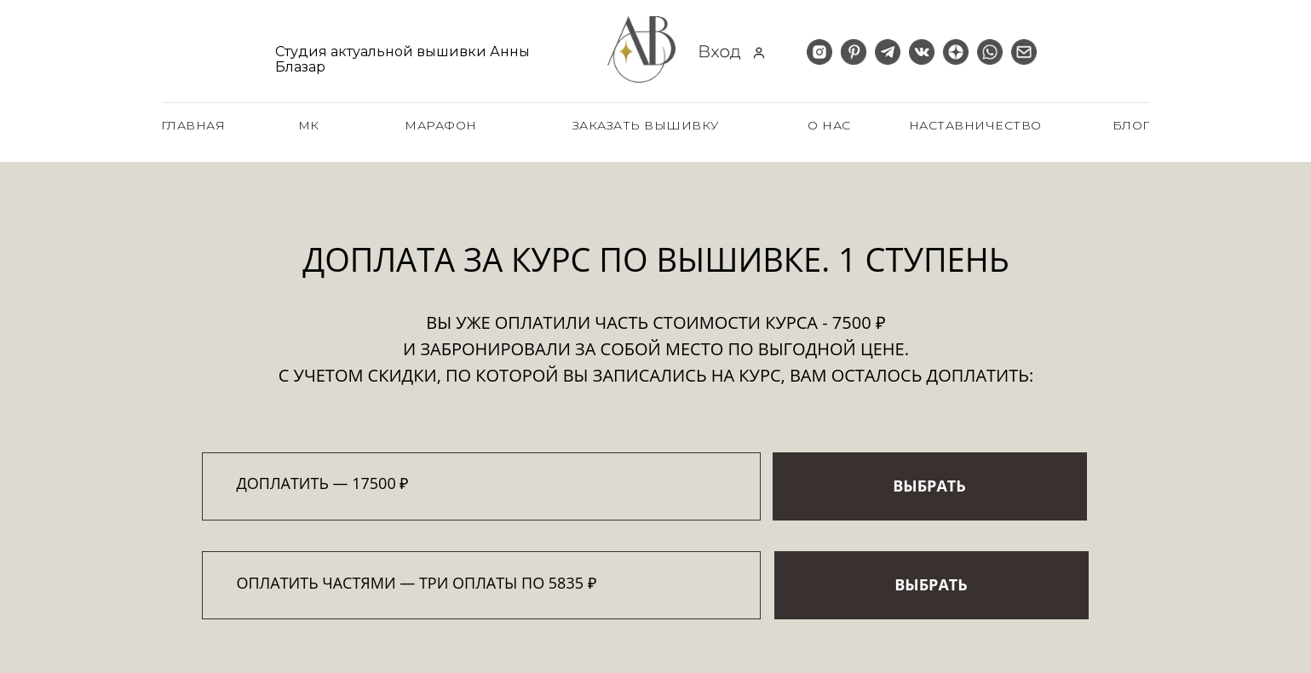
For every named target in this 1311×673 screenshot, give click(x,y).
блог (1131, 125)
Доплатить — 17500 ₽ (323, 483)
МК (308, 125)
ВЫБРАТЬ (929, 485)
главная (193, 125)
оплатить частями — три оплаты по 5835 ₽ (416, 582)
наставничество (975, 125)
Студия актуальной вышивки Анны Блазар (402, 59)
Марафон (441, 125)
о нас (829, 125)
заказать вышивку (645, 125)
